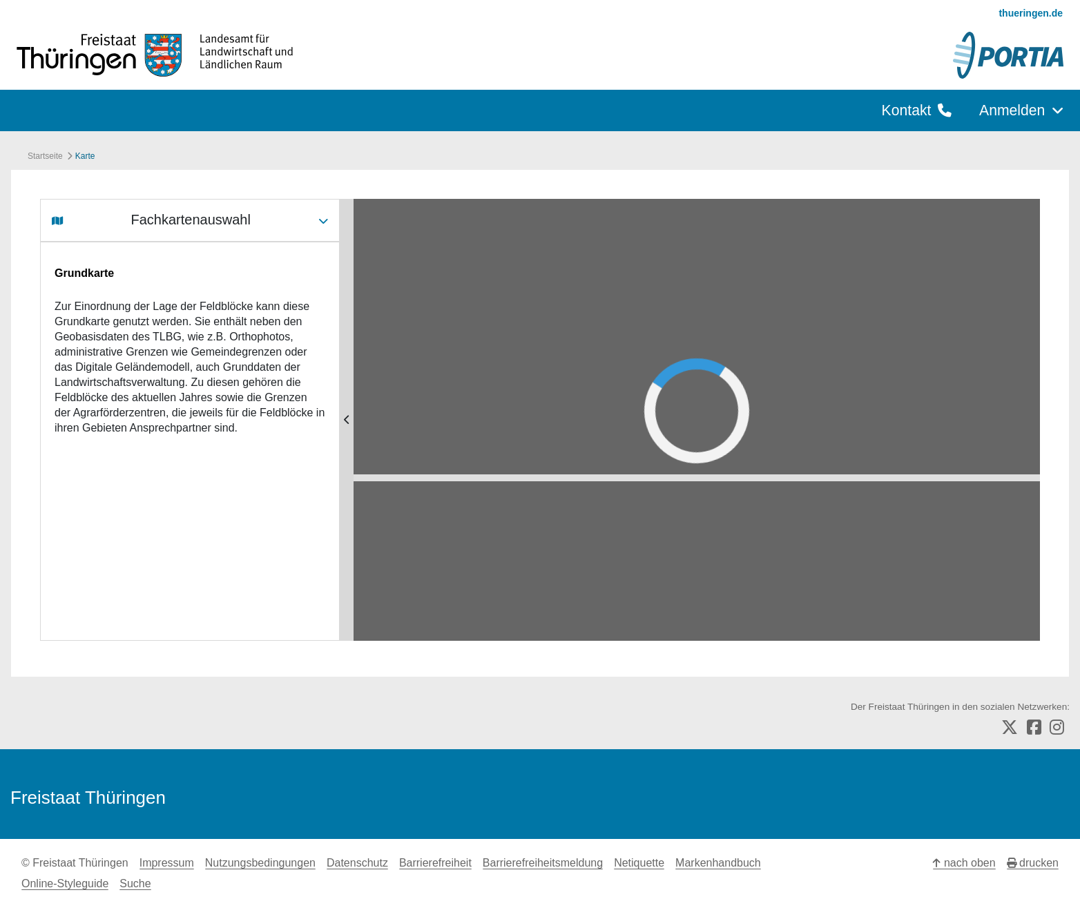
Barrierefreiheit (435, 863)
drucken (1033, 863)
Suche (135, 883)
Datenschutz (357, 863)
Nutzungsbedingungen (260, 863)
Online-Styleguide (64, 883)
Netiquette (639, 863)
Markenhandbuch (718, 863)
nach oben (964, 863)
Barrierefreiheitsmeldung (543, 863)
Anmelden (1021, 110)
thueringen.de (1031, 13)
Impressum (166, 863)
